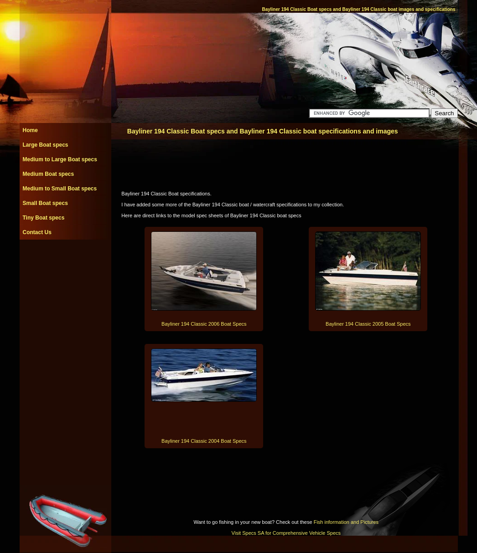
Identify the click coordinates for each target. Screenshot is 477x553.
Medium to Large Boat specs (60, 159)
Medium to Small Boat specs (60, 188)
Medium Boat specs (48, 174)
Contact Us (37, 232)
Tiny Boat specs (44, 218)
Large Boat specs (45, 145)
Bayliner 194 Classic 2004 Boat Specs (204, 441)
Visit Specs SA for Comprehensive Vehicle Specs (286, 533)
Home (30, 130)
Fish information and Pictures (346, 522)
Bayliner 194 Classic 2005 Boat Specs (368, 324)
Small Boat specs (45, 203)
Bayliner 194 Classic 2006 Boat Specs (204, 324)
